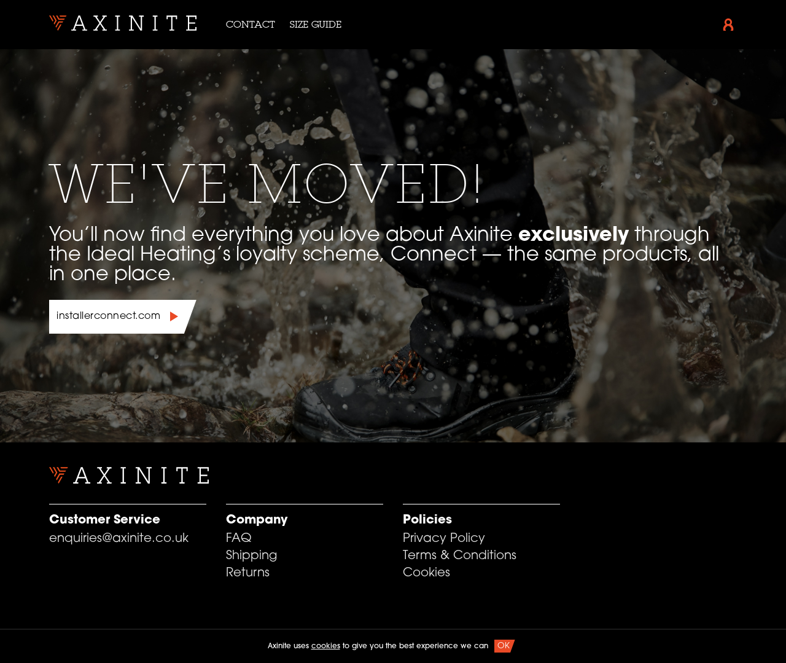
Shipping (251, 556)
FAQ (238, 539)
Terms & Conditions (459, 556)
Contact (250, 24)
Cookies (426, 573)
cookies (325, 646)
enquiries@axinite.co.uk (119, 539)
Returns (248, 573)
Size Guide (315, 24)
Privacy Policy (444, 539)
